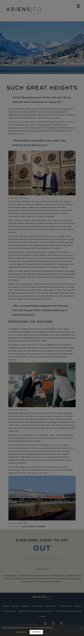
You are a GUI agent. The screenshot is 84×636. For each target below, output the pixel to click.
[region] (42, 630)
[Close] (80, 628)
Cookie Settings (21, 632)
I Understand (36, 632)
